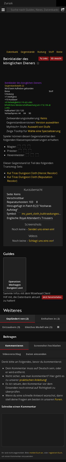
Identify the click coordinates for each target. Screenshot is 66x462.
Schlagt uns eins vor (41, 241)
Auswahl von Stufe (39, 126)
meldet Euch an (36, 452)
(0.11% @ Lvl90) (25, 102)
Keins (43, 118)
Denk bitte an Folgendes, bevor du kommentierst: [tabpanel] (33, 409)
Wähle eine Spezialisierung (44, 131)
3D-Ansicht (56, 58)
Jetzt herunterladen (52, 297)
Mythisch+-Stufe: (17, 126)
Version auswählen (47, 122)
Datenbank (12, 51)
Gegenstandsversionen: (21, 122)
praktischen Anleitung (32, 380)
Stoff (51, 51)
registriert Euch (55, 452)
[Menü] (3, 9)
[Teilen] (63, 9)
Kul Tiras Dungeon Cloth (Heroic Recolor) (32, 173)
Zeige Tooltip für (17, 131)
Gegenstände (28, 51)
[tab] (17, 319)
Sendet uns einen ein (41, 229)
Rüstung (41, 51)
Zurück (8, 3)
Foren (58, 399)
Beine (59, 51)
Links (45, 58)
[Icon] (9, 74)
